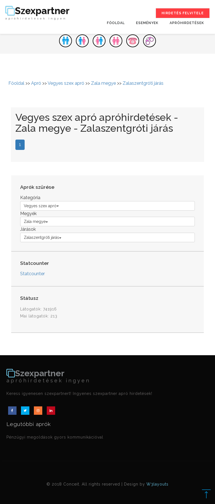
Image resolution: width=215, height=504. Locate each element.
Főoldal (116, 23)
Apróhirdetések (187, 23)
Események (147, 23)
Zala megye (103, 83)
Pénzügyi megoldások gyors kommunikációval (54, 437)
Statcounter (32, 273)
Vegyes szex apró (66, 83)
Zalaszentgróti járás (143, 83)
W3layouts (157, 484)
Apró (36, 83)
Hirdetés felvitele (183, 13)
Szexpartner (37, 13)
